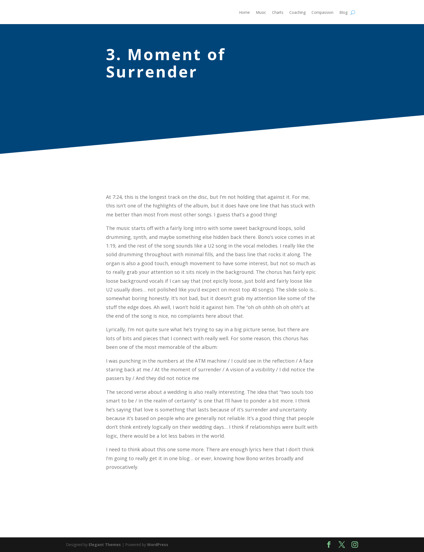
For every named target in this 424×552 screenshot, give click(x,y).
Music (261, 13)
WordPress (157, 544)
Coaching (297, 13)
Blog (343, 13)
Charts (277, 13)
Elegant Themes (105, 544)
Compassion (322, 13)
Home (244, 13)
